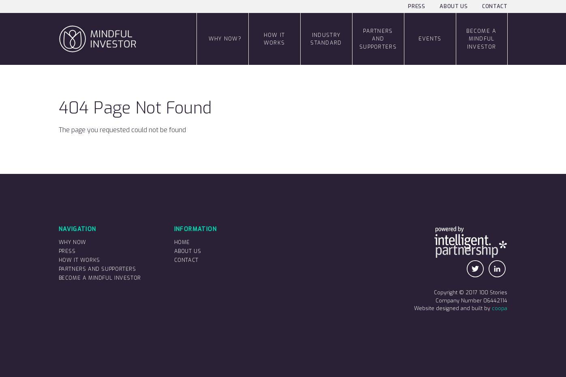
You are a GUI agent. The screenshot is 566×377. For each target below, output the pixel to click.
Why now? (225, 38)
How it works (79, 260)
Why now (72, 242)
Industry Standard (326, 39)
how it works (274, 39)
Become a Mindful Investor (481, 39)
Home (182, 242)
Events (430, 38)
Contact (494, 6)
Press (416, 6)
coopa (499, 308)
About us (454, 6)
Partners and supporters (378, 39)
